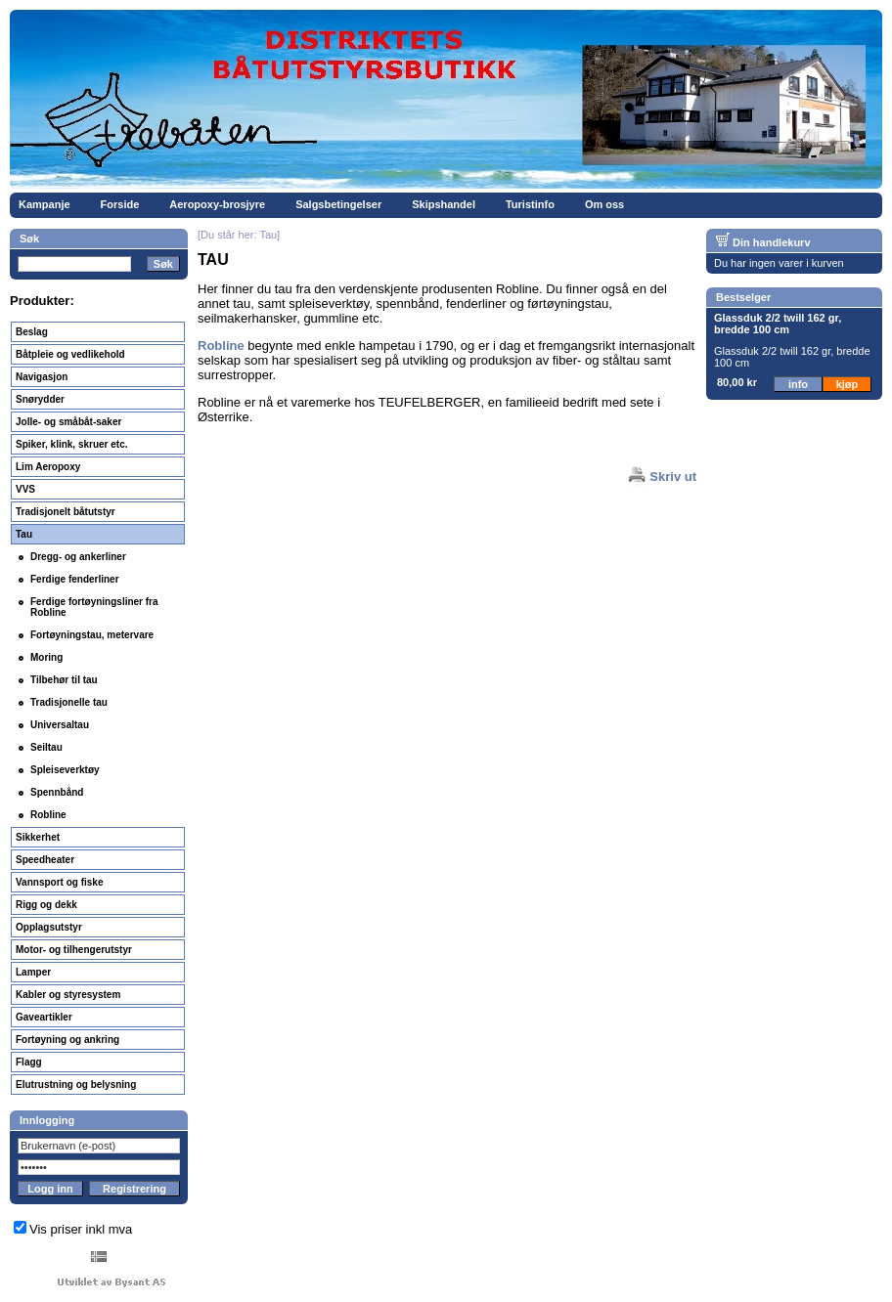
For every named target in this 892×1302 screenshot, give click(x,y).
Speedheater (45, 859)
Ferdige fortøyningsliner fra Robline (94, 607)
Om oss (604, 204)
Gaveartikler (44, 1017)
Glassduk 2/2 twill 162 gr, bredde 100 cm (777, 323)
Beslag (32, 331)
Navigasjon (41, 376)
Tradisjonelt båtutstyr (65, 511)
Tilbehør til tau (64, 679)
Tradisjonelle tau (69, 702)
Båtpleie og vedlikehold (70, 354)
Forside (120, 204)
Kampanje (44, 204)
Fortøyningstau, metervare (92, 634)
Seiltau (46, 747)
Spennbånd (56, 792)
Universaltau (59, 724)
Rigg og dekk (46, 904)
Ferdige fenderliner (74, 579)
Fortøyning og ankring (67, 1039)
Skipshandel (443, 204)
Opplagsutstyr (49, 927)
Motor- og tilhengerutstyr (74, 949)
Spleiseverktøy (65, 769)
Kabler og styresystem (68, 994)
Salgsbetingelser (338, 204)
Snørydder (40, 399)
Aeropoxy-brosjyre (217, 204)
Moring (46, 657)
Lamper (33, 972)
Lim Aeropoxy (48, 466)
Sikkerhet (38, 837)
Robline (48, 814)
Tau (24, 534)
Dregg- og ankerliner (78, 556)
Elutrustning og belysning (76, 1084)
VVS (25, 489)
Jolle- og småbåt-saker (68, 421)
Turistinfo (530, 204)
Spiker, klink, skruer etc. (72, 444)
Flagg (29, 1062)
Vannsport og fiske (59, 882)
